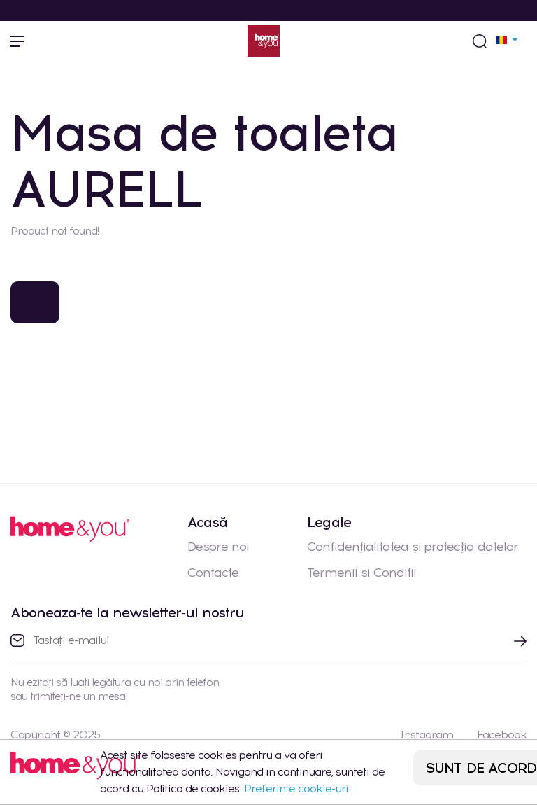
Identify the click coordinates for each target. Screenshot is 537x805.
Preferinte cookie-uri (296, 788)
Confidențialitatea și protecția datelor (412, 546)
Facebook (502, 734)
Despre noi (218, 546)
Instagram (426, 734)
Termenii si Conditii (361, 572)
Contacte (212, 572)
